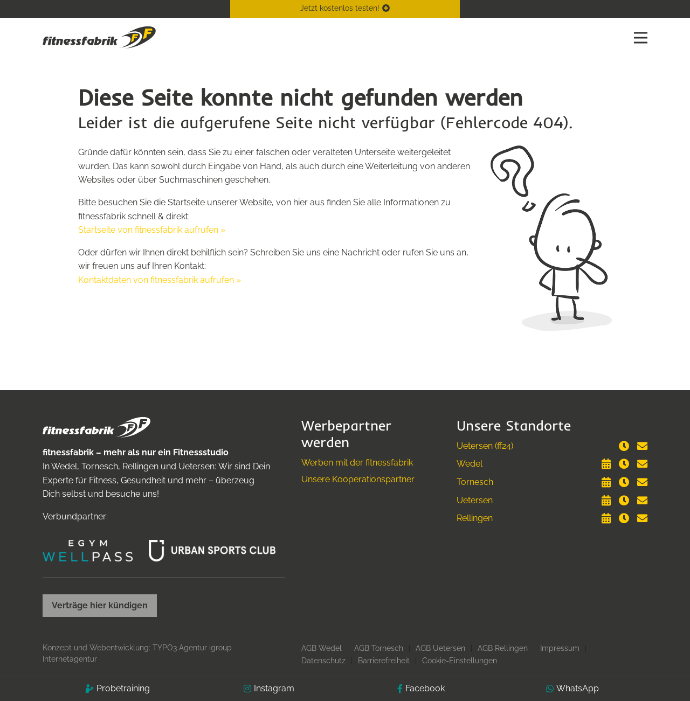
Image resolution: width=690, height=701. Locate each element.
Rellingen (475, 518)
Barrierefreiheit (384, 660)
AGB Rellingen (503, 648)
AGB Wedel (321, 648)
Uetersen (475, 500)
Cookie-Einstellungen (459, 660)
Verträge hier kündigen (100, 605)
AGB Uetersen (440, 648)
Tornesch (475, 482)
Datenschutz (323, 660)
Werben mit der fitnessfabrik (357, 462)
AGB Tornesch (378, 648)
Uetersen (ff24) (485, 446)
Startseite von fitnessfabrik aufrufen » (151, 230)
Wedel (469, 464)
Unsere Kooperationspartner (358, 479)
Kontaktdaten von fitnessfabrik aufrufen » (159, 280)
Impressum (559, 648)
